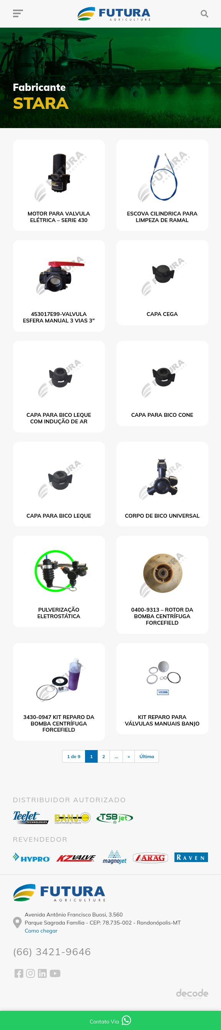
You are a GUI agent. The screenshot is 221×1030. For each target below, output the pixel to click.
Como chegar (41, 930)
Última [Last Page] (146, 756)
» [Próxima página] (129, 756)
